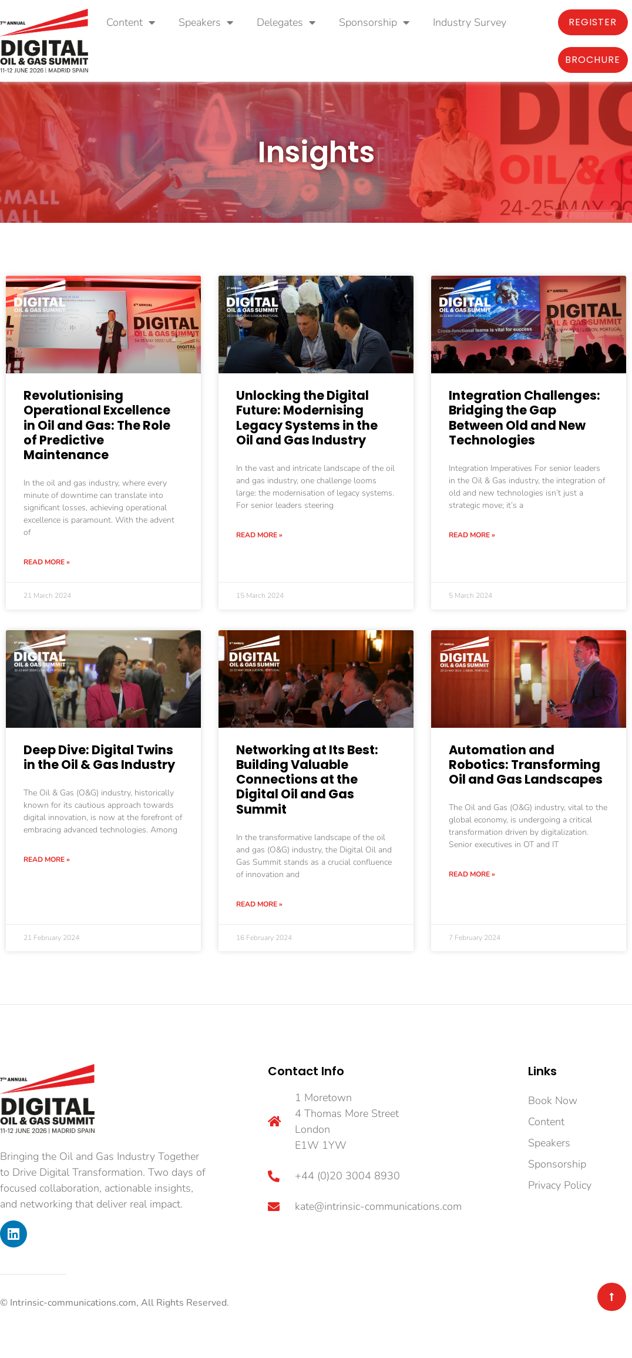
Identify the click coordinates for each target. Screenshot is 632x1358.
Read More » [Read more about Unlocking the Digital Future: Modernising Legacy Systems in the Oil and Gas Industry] (259, 535)
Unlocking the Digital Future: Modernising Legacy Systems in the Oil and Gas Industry (307, 418)
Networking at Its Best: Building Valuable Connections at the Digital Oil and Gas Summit (307, 779)
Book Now (552, 1100)
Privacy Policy (559, 1185)
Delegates (286, 22)
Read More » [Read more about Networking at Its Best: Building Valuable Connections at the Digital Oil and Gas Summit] (259, 904)
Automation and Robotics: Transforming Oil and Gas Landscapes (526, 764)
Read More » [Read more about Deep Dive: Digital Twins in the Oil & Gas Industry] (46, 859)
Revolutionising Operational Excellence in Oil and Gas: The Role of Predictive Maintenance (96, 425)
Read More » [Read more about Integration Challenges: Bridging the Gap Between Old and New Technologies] (472, 535)
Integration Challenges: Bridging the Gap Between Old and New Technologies (524, 418)
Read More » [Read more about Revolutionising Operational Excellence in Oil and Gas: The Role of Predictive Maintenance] (46, 562)
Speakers (206, 22)
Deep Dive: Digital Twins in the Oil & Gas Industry (99, 757)
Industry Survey (469, 22)
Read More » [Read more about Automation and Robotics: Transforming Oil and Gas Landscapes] (472, 874)
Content (130, 22)
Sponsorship (374, 22)
